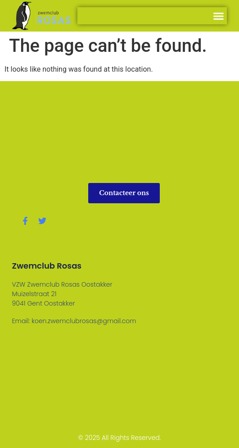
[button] (218, 15)
